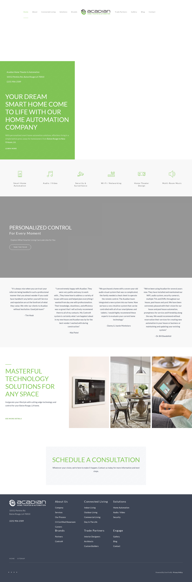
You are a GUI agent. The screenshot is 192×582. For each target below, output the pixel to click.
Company (59, 507)
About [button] (34, 12)
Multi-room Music (172, 183)
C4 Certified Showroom (65, 522)
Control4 (59, 541)
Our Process (60, 517)
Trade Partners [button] (121, 12)
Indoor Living (90, 507)
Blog (143, 12)
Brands (74, 12)
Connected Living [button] (48, 12)
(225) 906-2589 (16, 521)
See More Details (13, 418)
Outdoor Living (90, 512)
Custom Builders (91, 546)
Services (59, 512)
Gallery (134, 12)
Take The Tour (20, 247)
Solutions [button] (63, 12)
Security (117, 517)
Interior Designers (92, 536)
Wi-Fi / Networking (111, 183)
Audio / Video (50, 183)
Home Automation (121, 507)
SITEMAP (21, 558)
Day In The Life (90, 522)
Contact (152, 12)
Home (25, 12)
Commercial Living (92, 517)
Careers (58, 527)
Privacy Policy (178, 572)
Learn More (11, 148)
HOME (12, 558)
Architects (88, 541)
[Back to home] (96, 12)
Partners (59, 536)
